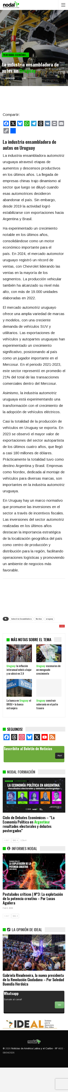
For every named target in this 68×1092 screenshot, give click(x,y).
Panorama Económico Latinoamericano (16, 55)
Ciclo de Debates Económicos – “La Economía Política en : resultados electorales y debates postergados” (28, 848)
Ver (59, 1029)
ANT (6, 865)
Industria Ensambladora (21, 618)
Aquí (59, 780)
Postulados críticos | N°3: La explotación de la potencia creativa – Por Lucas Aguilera (33, 923)
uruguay (49, 618)
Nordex (39, 618)
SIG (15, 865)
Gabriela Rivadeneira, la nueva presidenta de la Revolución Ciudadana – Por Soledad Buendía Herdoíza (33, 1004)
